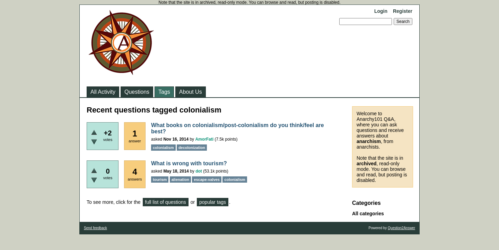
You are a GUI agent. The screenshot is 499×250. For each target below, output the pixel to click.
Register (402, 11)
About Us (190, 92)
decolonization (191, 147)
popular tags (212, 202)
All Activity (102, 92)
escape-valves (207, 179)
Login (380, 11)
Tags (164, 92)
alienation (180, 179)
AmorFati (204, 139)
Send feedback (95, 228)
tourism (160, 179)
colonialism (163, 147)
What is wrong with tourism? (189, 163)
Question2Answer (401, 228)
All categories (368, 213)
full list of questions (165, 202)
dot (198, 171)
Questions (136, 92)
